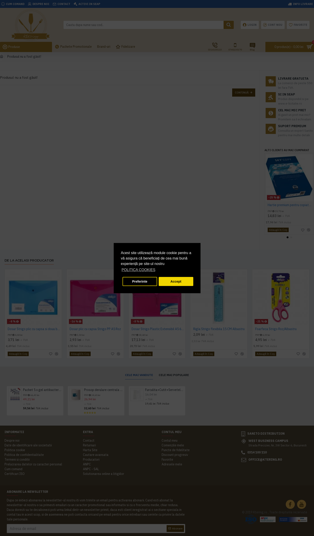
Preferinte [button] (139, 281)
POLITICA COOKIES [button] (138, 270)
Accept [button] (175, 281)
